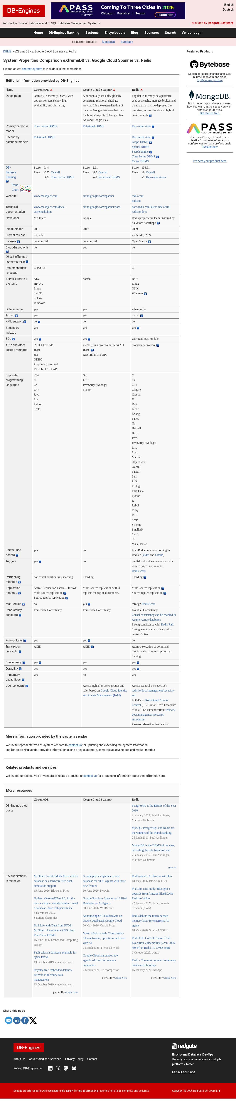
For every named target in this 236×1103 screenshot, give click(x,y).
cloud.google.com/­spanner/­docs (101, 206)
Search (170, 32)
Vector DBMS (140, 161)
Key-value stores (156, 177)
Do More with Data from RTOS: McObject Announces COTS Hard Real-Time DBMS (54, 930)
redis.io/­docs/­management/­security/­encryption (154, 714)
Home (38, 32)
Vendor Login (192, 32)
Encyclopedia (115, 32)
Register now (210, 146)
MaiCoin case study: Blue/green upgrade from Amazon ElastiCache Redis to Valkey (152, 893)
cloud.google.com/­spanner (98, 195)
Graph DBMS (140, 142)
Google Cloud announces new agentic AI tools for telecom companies (100, 960)
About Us (19, 1059)
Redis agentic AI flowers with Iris (152, 876)
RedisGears (139, 570)
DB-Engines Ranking (64, 32)
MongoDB (108, 42)
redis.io (136, 200)
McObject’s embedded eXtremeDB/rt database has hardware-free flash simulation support (56, 881)
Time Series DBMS (45, 126)
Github (159, 555)
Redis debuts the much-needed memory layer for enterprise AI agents (150, 920)
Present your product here (210, 161)
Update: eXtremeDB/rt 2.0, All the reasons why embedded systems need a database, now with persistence (56, 903)
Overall (55, 172)
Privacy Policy (74, 1059)
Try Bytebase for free (210, 80)
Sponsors (151, 32)
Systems (92, 32)
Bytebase (127, 42)
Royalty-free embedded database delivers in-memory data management (53, 974)
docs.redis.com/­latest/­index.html (151, 206)
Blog (134, 32)
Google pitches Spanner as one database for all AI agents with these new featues (104, 881)
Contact (92, 1059)
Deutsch (228, 9)
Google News (71, 992)
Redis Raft (167, 624)
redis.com (138, 195)
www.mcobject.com (46, 195)
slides (146, 555)
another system (32, 69)
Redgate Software (221, 23)
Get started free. (210, 113)
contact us (75, 745)
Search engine (140, 151)
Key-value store (141, 126)
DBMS (7, 51)
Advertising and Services (45, 1059)
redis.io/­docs (139, 211)
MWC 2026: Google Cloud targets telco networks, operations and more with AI (104, 938)
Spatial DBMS (140, 146)
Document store (141, 137)
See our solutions (183, 1072)
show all (172, 867)
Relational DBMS (93, 126)
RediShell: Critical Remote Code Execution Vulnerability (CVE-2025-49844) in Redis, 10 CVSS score (154, 942)
